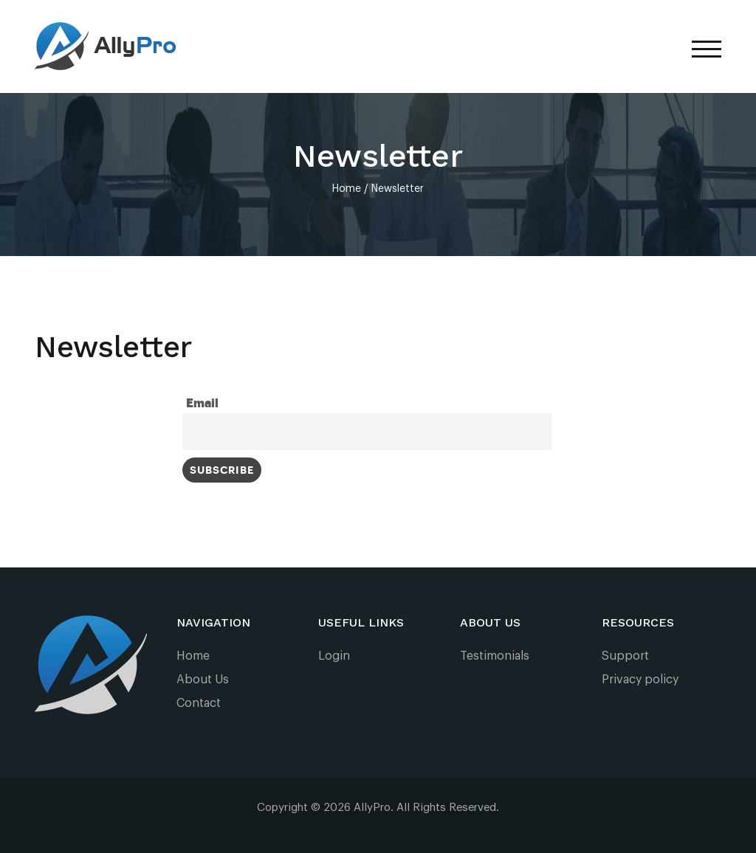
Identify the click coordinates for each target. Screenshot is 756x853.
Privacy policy (640, 679)
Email (202, 404)
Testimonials (494, 656)
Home (193, 656)
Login (334, 656)
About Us (202, 679)
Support (625, 656)
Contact (198, 703)
